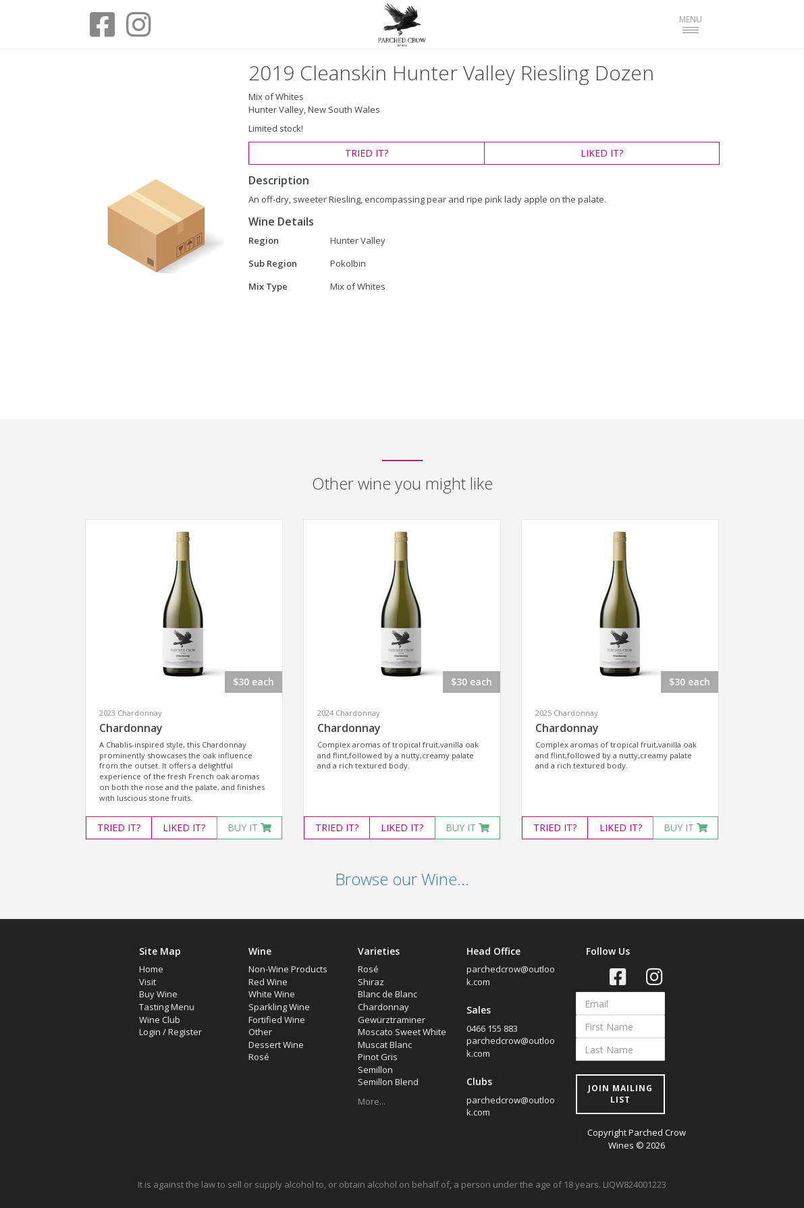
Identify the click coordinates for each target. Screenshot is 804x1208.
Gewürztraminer (391, 1020)
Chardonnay (131, 727)
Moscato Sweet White (402, 1032)
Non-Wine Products (287, 969)
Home (151, 969)
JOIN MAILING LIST (620, 1093)
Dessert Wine (276, 1045)
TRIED (366, 153)
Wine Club (159, 1020)
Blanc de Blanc (387, 994)
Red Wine (268, 982)
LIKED (602, 153)
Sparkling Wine (279, 1007)
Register (185, 1032)
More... (371, 1101)
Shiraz (371, 982)
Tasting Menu (166, 1007)
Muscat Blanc (385, 1045)
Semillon (375, 1069)
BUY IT (249, 827)
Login (150, 1032)
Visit (147, 982)
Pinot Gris (378, 1057)
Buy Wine (158, 994)
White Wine (271, 994)
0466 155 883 (492, 1028)
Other (260, 1032)
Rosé (258, 1057)
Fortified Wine (276, 1020)
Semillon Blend (388, 1082)
